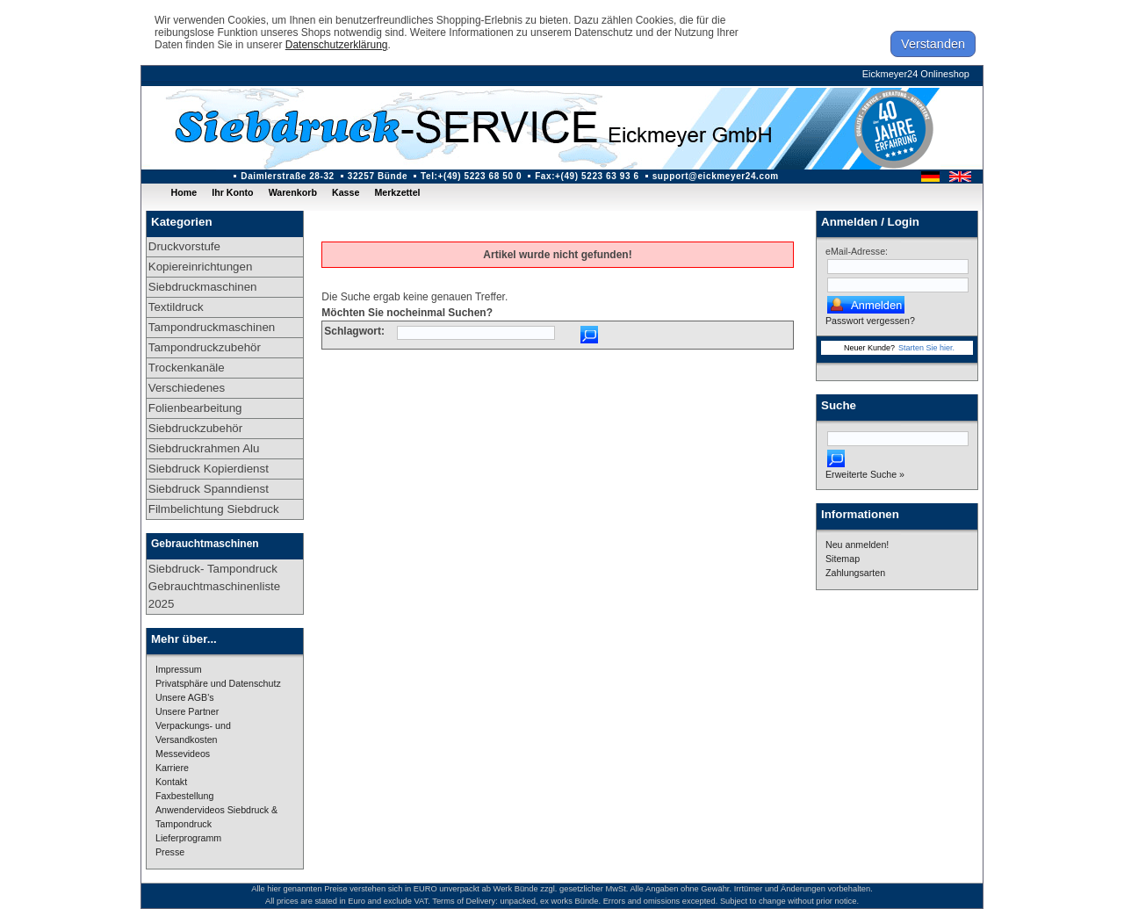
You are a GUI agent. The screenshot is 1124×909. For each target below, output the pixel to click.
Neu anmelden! (857, 544)
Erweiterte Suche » (864, 474)
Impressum (178, 669)
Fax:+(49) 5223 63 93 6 (587, 176)
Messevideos (182, 753)
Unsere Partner (187, 711)
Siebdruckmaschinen (202, 286)
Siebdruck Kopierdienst (208, 468)
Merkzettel (397, 192)
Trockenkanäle (186, 367)
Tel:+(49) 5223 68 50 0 (471, 176)
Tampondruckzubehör (204, 347)
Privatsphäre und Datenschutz (218, 683)
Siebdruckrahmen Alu (204, 448)
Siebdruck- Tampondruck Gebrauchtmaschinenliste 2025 (214, 586)
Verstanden (933, 44)
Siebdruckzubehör (195, 428)
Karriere (172, 767)
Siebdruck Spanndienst (208, 488)
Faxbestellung (184, 795)
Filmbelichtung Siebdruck (213, 509)
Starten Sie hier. (926, 347)
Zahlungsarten (855, 572)
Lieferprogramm (188, 838)
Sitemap (842, 558)
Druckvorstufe (184, 246)
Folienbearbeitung (195, 408)
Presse (169, 852)
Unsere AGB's (184, 697)
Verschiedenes (186, 387)
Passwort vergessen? (870, 320)
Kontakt (171, 781)
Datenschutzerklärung (336, 45)
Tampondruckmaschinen (211, 327)
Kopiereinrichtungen (200, 266)
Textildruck (176, 307)
